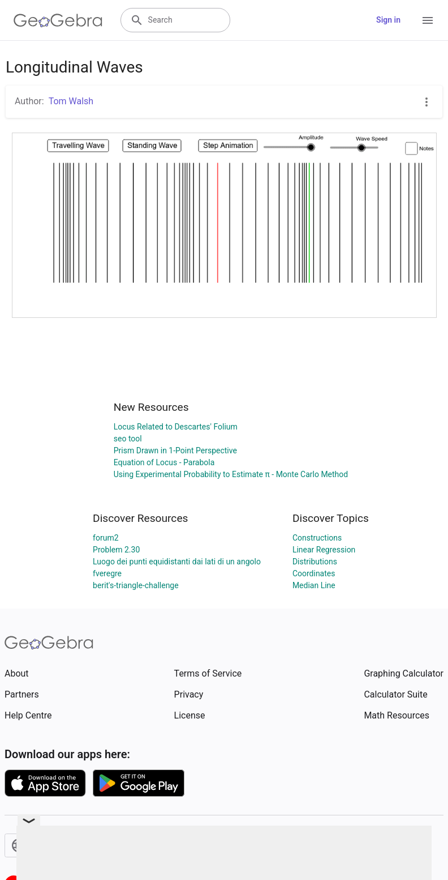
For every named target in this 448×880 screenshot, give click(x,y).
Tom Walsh (71, 101)
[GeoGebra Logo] (58, 20)
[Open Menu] (427, 20)
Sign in (388, 19)
